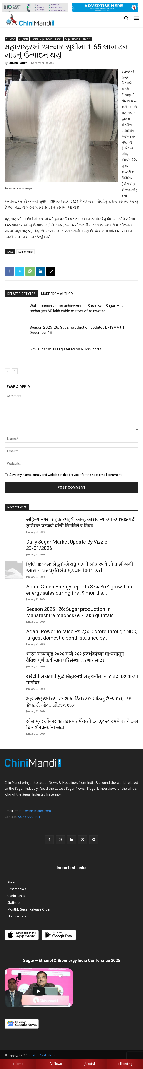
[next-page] (15, 371)
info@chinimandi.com (35, 810)
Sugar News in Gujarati (77, 39)
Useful (89, 1064)
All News (10, 39)
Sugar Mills (25, 251)
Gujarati (23, 39)
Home (18, 1064)
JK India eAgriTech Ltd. (42, 1055)
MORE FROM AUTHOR (57, 294)
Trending (125, 1064)
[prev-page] (7, 371)
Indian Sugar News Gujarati (46, 39)
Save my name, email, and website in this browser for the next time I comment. (65, 475)
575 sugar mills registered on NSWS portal (66, 349)
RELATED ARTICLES (21, 294)
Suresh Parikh (18, 63)
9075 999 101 (29, 816)
